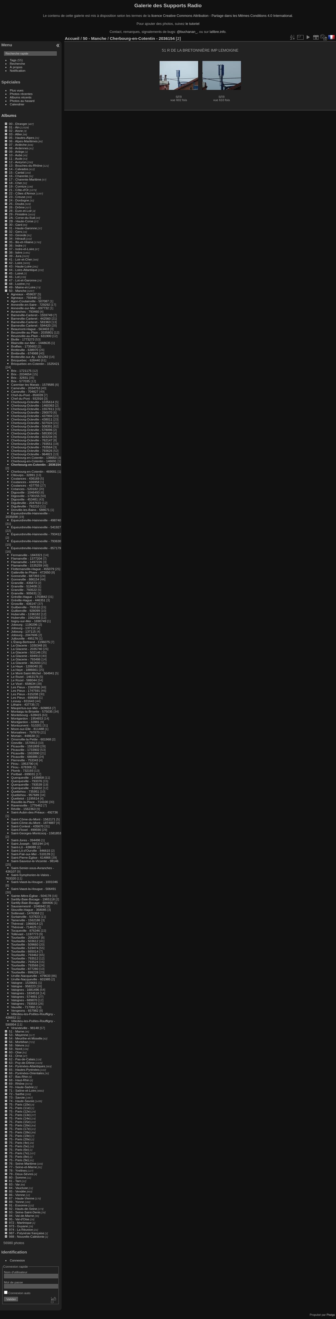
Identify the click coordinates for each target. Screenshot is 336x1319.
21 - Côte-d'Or (19, 190)
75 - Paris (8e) (19, 1156)
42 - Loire (15, 263)
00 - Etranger (18, 123)
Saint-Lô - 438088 (23, 847)
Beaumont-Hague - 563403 (30, 329)
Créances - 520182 (24, 489)
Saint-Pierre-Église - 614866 (31, 857)
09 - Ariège (16, 151)
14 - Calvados (18, 169)
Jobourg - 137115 (23, 631)
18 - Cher (15, 183)
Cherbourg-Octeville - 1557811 (32, 409)
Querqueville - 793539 (26, 784)
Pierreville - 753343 (24, 760)
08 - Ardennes (18, 148)
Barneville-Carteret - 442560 (31, 318)
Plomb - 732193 (22, 770)
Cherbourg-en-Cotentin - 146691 (33, 461)
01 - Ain (14, 127)
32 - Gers (15, 231)
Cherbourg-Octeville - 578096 (31, 429)
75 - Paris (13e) (20, 1115)
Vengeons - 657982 (24, 1010)
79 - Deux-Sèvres (21, 1174)
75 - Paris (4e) (19, 1142)
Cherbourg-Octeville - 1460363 (32, 405)
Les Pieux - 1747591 (25, 690)
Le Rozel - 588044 (24, 680)
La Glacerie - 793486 (25, 659)
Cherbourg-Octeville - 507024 (31, 423)
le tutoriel (192, 24)
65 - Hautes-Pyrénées (24, 1069)
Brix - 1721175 (21, 370)
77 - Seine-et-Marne (23, 1167)
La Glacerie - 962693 (25, 662)
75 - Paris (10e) (20, 1104)
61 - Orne (15, 1055)
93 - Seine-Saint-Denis (24, 1212)
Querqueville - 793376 (26, 781)
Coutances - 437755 (25, 485)
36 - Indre (15, 245)
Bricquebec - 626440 (25, 360)
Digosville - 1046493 (25, 492)
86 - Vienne (17, 1194)
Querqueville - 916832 (26, 788)
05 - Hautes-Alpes (21, 137)
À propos (16, 67)
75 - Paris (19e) (20, 1135)
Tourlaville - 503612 (24, 941)
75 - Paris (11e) (20, 1108)
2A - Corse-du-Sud (22, 217)
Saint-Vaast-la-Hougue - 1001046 (34, 882)
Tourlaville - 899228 (24, 972)
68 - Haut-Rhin (19, 1080)
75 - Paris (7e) (19, 1153)
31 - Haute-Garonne (23, 228)
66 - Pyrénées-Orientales (26, 1073)
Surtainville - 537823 (25, 916)
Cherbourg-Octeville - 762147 (31, 440)
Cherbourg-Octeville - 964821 (31, 454)
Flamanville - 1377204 (26, 558)
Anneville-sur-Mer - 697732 (30, 308)
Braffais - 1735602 (24, 346)
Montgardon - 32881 (25, 722)
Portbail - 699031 (23, 774)
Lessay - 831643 (22, 701)
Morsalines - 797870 (25, 732)
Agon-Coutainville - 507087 (30, 301)
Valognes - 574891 (24, 996)
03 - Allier (15, 134)
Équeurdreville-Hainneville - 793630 (36, 541)
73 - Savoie (17, 1097)
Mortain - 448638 (23, 735)
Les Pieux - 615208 (24, 694)
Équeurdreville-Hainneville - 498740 (36, 520)
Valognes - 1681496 (25, 989)
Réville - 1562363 (23, 808)
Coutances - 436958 (25, 482)
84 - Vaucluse (18, 1188)
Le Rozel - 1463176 (25, 676)
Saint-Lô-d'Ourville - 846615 (30, 850)
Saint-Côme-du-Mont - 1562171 (33, 819)
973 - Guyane (18, 1226)
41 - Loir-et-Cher (20, 259)
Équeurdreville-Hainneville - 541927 (36, 527)
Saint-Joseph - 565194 (27, 843)
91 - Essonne (18, 1205)
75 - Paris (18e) (20, 1132)
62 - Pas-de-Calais (22, 1059)
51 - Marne (16, 1031)
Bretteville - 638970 (24, 349)
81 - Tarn (15, 1181)
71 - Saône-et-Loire (22, 1090)
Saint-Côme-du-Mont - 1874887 (33, 822)
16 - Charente (18, 176)
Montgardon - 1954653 (27, 718)
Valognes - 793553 (24, 1003)
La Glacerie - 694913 (25, 655)
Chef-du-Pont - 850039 (27, 395)
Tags (13, 60)
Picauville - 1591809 (25, 746)
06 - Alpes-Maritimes (23, 141)
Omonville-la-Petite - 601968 (31, 739)
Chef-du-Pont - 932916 (27, 398)
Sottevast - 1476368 (25, 913)
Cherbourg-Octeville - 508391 (31, 426)
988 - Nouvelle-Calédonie (26, 1236)
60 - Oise (15, 1052)
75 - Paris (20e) (20, 1139)
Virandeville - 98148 (25, 1028)
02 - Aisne (16, 130)
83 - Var (14, 1184)
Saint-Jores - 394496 (25, 840)
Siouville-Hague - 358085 (28, 909)
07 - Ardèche (18, 144)
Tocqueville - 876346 (25, 930)
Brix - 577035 (20, 381)
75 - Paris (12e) (20, 1111)
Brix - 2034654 (21, 374)
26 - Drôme (17, 207)
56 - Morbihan (18, 1041)
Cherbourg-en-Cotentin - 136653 (33, 457)
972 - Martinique (20, 1222)
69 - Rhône (16, 1083)
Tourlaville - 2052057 (25, 937)
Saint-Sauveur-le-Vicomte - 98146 (34, 861)
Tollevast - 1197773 (24, 934)
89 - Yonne (16, 1201)
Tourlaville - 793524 (24, 962)
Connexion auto (17, 1293)
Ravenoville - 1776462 (26, 805)
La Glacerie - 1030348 (26, 645)
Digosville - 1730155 (25, 496)
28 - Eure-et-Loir (20, 210)
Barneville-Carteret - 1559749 (31, 315)
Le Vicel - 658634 (23, 683)
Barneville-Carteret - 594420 (31, 325)
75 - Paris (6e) (19, 1149)
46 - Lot (14, 276)
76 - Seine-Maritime (22, 1163)
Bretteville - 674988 (24, 353)
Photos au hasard (22, 100)
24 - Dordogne (19, 200)
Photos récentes (21, 93)
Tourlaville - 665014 (24, 951)
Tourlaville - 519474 (24, 948)
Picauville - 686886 (24, 756)
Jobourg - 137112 (23, 628)
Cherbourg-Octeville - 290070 (31, 412)
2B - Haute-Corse (21, 221)
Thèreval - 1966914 (24, 923)
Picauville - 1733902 (25, 749)
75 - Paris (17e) (20, 1128)
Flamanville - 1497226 (26, 562)
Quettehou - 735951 (25, 791)
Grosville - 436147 (23, 603)
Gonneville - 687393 (25, 576)
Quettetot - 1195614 (25, 798)
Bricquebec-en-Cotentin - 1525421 (35, 363)
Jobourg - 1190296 (24, 624)
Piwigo (331, 1314)
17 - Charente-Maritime (25, 179)
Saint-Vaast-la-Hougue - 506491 (33, 888)
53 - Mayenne (18, 1035)
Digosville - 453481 (24, 499)
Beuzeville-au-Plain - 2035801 (32, 332)
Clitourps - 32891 (23, 475)
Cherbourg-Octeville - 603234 (31, 436)
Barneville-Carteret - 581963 (31, 322)
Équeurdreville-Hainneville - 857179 (36, 548)
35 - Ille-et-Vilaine (21, 242)
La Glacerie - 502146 (25, 652)
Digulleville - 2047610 (26, 502)
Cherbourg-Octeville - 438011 (31, 419)
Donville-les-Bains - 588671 (30, 509)
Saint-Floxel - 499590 (26, 829)
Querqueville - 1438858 (27, 777)
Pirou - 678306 (21, 767)
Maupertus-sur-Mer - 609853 (31, 708)
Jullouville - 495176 (24, 638)
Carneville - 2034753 (25, 388)
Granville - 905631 (24, 593)
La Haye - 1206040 (24, 666)
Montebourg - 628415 (26, 715)
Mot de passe (13, 1282)
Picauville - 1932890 (25, 753)
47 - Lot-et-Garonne (22, 280)
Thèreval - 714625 (24, 927)
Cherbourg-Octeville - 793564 (31, 447)
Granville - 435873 (24, 582)
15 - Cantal (16, 172)
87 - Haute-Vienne (21, 1198)
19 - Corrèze (17, 186)
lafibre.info (217, 32)
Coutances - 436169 (25, 478)
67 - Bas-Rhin (18, 1076)
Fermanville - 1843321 (26, 555)
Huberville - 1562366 (25, 617)
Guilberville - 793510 (25, 607)
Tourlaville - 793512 (24, 958)
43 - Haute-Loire (20, 266)
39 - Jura (15, 256)
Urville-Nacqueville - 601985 (30, 979)
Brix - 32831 (19, 377)
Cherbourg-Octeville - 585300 (31, 433)
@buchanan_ (187, 32)
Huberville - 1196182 (25, 614)
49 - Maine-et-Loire (22, 287)
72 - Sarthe (16, 1094)
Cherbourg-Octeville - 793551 (31, 443)
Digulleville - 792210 (25, 506)
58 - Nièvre (16, 1045)
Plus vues (17, 90)
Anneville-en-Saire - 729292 (30, 304)
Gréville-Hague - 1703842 (29, 596)
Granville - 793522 (24, 589)
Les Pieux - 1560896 (25, 687)
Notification (17, 70)
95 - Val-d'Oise (19, 1219)
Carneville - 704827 (24, 391)
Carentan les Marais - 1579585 (32, 384)
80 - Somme (17, 1177)
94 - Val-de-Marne (21, 1215)
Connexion (17, 1260)
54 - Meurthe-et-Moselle (25, 1038)
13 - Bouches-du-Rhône (25, 165)
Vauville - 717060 (23, 1007)
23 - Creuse (17, 196)
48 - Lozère (17, 283)
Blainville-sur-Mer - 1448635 (30, 343)
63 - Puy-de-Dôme (22, 1062)
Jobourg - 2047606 (24, 635)
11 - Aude (15, 158)
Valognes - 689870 (24, 1000)
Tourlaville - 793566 (24, 965)
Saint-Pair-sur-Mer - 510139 (30, 854)
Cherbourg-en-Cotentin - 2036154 (36, 464)
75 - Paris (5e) (19, 1146)
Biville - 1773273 (22, 339)
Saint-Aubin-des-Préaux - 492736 (34, 812)
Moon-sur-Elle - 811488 (27, 729)
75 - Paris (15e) (20, 1121)
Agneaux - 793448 (24, 297)
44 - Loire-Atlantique (23, 270)
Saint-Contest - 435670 (27, 826)
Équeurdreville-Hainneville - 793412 (36, 534)
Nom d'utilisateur (15, 1272)
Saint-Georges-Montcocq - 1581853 (36, 833)
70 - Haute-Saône (21, 1087)
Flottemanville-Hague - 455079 (32, 569)
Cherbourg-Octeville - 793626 (31, 450)
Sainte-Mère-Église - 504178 (31, 895)
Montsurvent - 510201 (26, 725)
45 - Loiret (16, 273)
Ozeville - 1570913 (24, 742)
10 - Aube (15, 155)
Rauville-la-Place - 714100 (29, 802)
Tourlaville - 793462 (24, 955)
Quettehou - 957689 (25, 795)
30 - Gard (15, 224)
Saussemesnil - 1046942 (28, 906)
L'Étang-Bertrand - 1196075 (30, 642)
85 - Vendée (17, 1191)
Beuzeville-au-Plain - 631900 (31, 336)
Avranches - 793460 (25, 311)
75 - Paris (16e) (20, 1125)
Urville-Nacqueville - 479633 (30, 975)
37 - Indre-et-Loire (21, 249)
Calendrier (17, 104)
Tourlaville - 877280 (24, 968)
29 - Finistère (18, 214)
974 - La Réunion (21, 1229)
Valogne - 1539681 (24, 982)
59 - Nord (15, 1048)
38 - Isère (15, 252)
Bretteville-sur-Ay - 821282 (29, 356)
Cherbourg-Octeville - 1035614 (32, 402)
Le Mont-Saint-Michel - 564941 (32, 673)
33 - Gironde (17, 235)
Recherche (17, 63)
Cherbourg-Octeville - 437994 (31, 416)
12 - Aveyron (18, 162)
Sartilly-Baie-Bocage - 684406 (32, 902)
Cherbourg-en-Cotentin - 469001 (33, 471)
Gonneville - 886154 (25, 579)
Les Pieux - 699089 (24, 697)
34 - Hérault (17, 238)
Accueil (72, 38)
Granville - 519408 (24, 586)
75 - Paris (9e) (19, 1160)
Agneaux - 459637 (24, 294)
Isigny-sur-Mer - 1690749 (28, 621)
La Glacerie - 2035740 (26, 649)
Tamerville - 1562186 (25, 920)
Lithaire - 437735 (23, 704)
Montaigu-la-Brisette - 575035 (31, 711)
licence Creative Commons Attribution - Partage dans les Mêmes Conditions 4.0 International (221, 16)
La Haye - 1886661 (24, 669)
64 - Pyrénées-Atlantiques (27, 1066)
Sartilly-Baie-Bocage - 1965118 (33, 899)
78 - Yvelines (18, 1170)
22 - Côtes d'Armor (22, 193)
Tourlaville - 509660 (24, 944)
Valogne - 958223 (23, 986)
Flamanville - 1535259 (26, 565)
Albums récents (21, 97)
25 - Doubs (16, 203)
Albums (8, 115)
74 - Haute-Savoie (21, 1101)
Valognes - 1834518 (25, 993)
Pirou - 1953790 (22, 763)
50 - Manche (17, 290)
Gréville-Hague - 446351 (28, 600)
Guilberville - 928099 (25, 610)
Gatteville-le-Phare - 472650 (30, 572)
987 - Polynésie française (26, 1233)
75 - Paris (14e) (20, 1118)
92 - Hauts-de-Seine (23, 1208)
